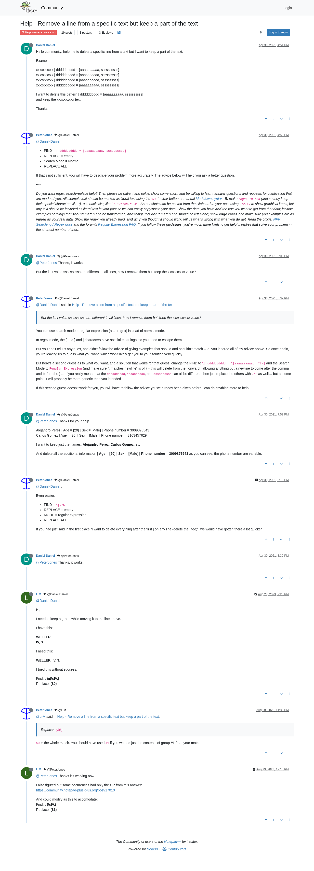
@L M (60, 710)
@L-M (40, 717)
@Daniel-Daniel (48, 141)
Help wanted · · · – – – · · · (38, 32)
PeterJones (44, 135)
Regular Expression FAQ (117, 224)
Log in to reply (278, 32)
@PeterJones (68, 256)
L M (38, 594)
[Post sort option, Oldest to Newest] (261, 32)
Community (52, 7)
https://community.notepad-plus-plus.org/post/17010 (75, 790)
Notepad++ (172, 841)
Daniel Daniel (45, 45)
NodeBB (153, 849)
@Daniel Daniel (66, 135)
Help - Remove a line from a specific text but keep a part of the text (123, 305)
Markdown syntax (209, 199)
